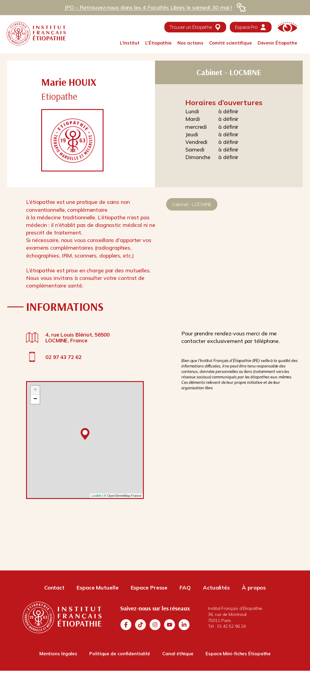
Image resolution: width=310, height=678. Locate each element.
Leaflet (96, 495)
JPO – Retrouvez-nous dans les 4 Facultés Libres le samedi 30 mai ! (148, 7)
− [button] (35, 399)
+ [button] (35, 390)
